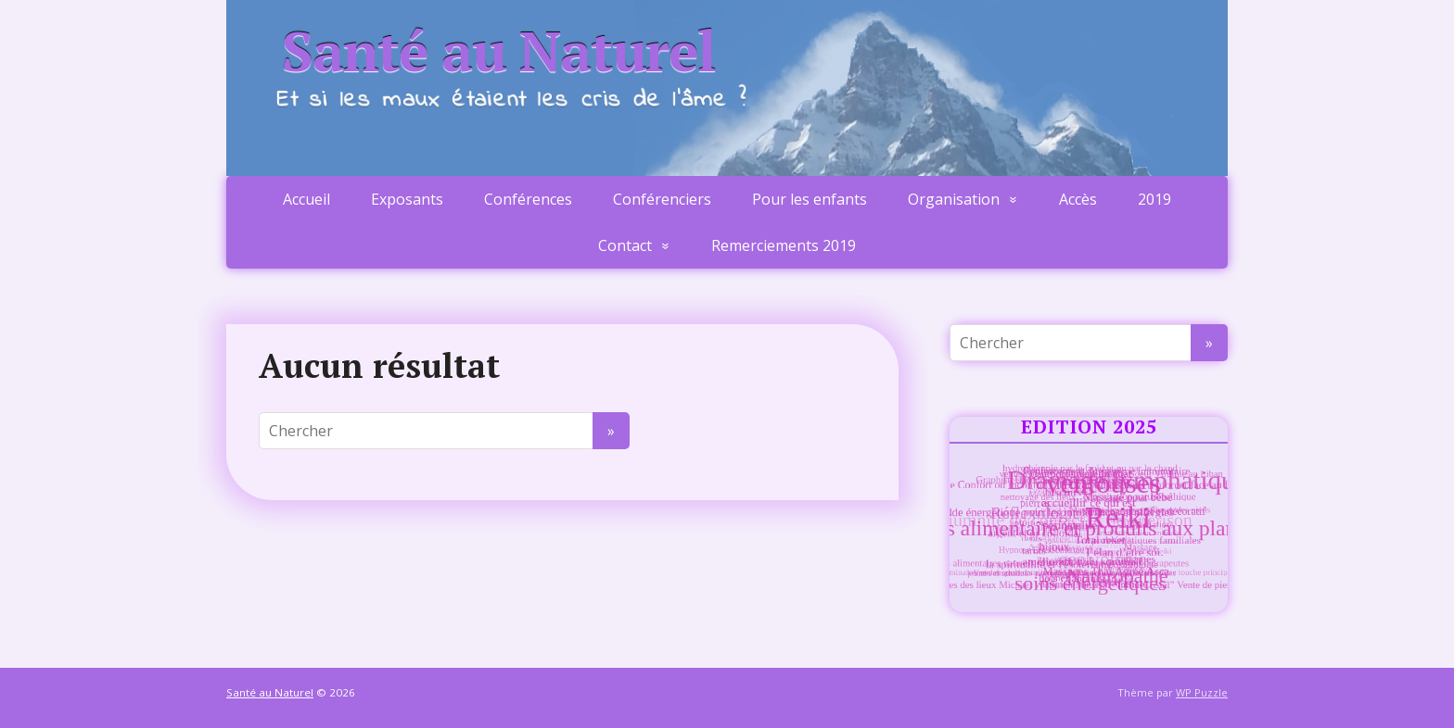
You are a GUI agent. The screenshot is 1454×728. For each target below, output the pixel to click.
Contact (625, 245)
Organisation (954, 199)
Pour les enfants (809, 199)
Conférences (528, 199)
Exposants (407, 199)
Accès (1078, 199)
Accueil (306, 199)
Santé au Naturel (499, 51)
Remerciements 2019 (783, 245)
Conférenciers (662, 199)
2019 (1154, 199)
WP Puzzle (1202, 692)
